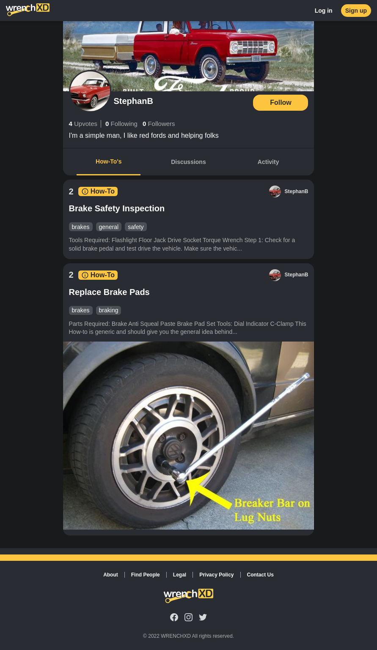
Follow (281, 102)
